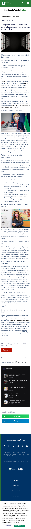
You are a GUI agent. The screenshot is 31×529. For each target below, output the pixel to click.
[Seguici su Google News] (22, 446)
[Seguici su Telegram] (13, 446)
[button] (28, 3)
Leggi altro (16, 522)
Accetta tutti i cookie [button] (19, 525)
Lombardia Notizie (12, 10)
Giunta (4, 81)
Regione (3, 71)
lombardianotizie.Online (16, 439)
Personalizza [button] (7, 525)
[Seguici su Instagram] (18, 446)
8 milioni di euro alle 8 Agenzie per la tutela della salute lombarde (15, 106)
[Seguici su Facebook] (4, 446)
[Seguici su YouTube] (27, 446)
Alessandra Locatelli (6, 89)
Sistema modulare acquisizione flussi (19, 321)
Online (23, 10)
